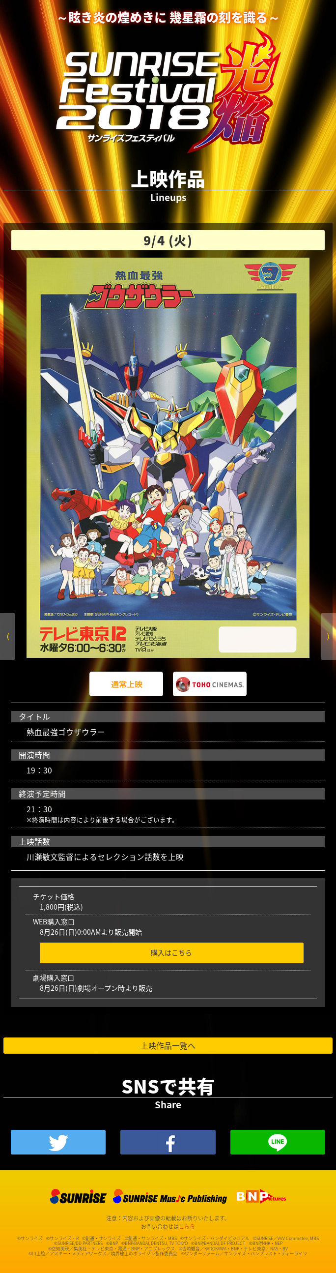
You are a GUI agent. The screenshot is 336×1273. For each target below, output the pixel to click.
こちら (187, 1226)
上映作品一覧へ (168, 1045)
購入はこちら (171, 952)
